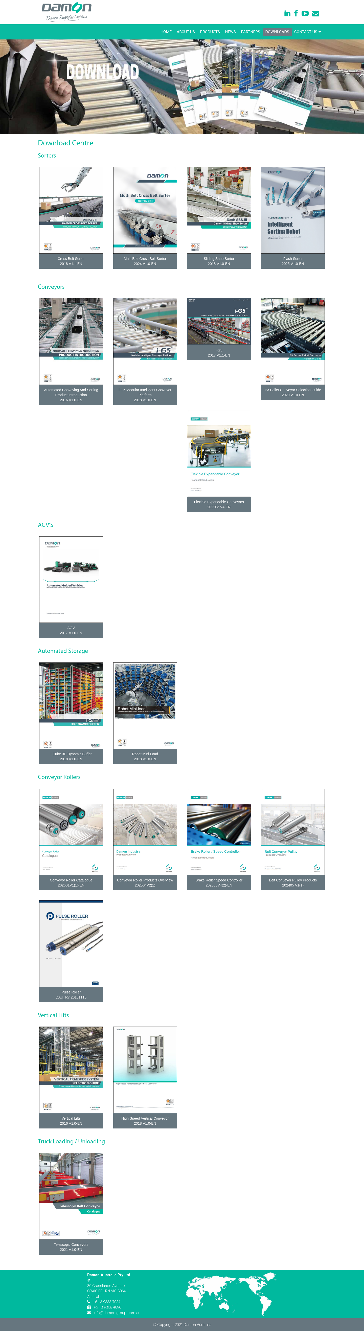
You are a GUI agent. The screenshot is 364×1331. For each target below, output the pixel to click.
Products (210, 32)
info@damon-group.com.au (117, 1313)
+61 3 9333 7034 (106, 1302)
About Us (186, 32)
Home (166, 32)
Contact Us (307, 32)
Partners (250, 32)
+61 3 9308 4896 (107, 1307)
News (230, 32)
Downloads (277, 32)
